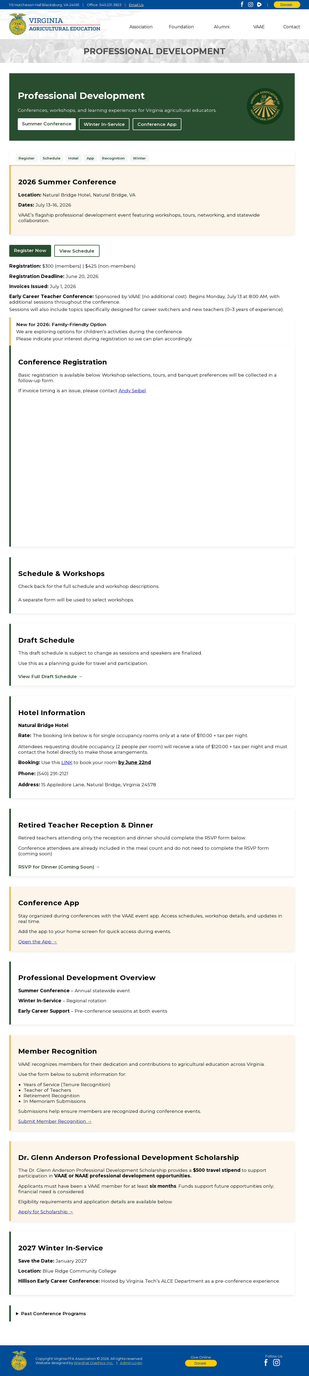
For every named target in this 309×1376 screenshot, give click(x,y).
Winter (139, 158)
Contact (291, 26)
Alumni (221, 26)
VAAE (259, 26)
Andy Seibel (132, 390)
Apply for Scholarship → (45, 1211)
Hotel (73, 158)
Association (141, 26)
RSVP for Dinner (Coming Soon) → (59, 867)
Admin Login (131, 1363)
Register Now (30, 250)
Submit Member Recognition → (55, 1121)
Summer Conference (46, 123)
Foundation (181, 26)
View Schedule (76, 251)
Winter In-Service (104, 124)
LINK (66, 762)
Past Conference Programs (53, 1313)
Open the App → (37, 941)
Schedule (51, 158)
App (90, 158)
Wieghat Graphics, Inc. (93, 1363)
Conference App (157, 124)
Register (27, 158)
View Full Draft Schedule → (50, 676)
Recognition (113, 158)
